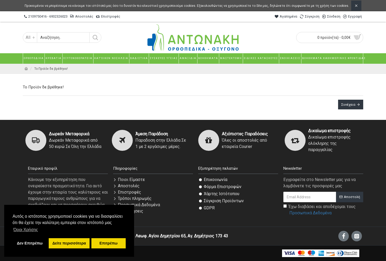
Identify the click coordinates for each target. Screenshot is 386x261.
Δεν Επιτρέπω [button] (29, 243)
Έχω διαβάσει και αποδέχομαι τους (319, 210)
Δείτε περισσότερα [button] (69, 243)
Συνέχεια (348, 104)
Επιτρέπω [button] (109, 243)
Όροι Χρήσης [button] (25, 229)
